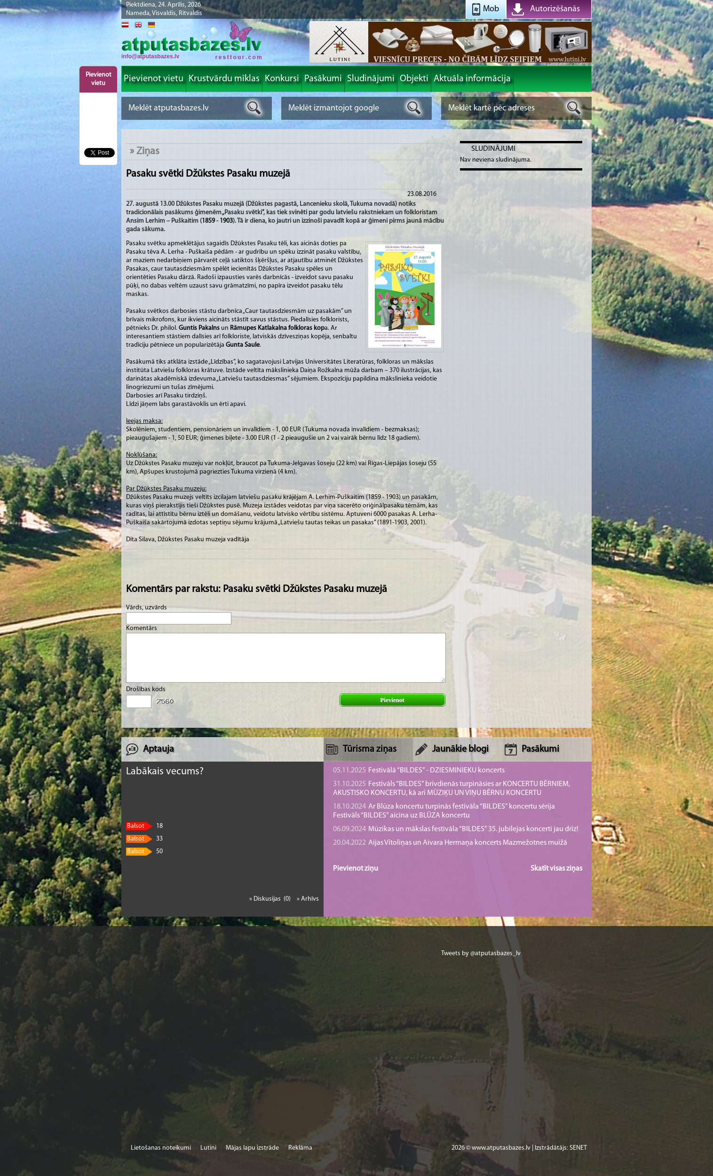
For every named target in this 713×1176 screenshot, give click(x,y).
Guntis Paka (195, 328)
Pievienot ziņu (355, 868)
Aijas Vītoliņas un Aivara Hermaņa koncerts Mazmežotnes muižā (450, 843)
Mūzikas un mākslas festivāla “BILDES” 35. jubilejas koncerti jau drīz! (455, 829)
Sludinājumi (493, 149)
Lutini (208, 1148)
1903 (226, 221)
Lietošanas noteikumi (161, 1148)
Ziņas (147, 151)
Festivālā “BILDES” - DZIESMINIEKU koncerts (419, 770)
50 (144, 852)
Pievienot (392, 699)
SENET (578, 1148)
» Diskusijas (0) (270, 899)
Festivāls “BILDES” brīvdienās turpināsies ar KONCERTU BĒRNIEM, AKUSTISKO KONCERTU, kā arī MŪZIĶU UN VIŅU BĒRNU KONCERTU (451, 788)
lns (216, 328)
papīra (276, 285)
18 (144, 826)
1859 (208, 221)
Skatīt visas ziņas (556, 868)
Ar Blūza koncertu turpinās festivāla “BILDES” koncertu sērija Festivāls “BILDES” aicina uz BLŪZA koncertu (444, 811)
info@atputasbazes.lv (150, 56)
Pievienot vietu (98, 79)
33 (144, 839)
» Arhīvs (308, 899)
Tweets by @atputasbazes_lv (481, 953)
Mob (491, 9)
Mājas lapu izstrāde (252, 1148)
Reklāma (300, 1148)
